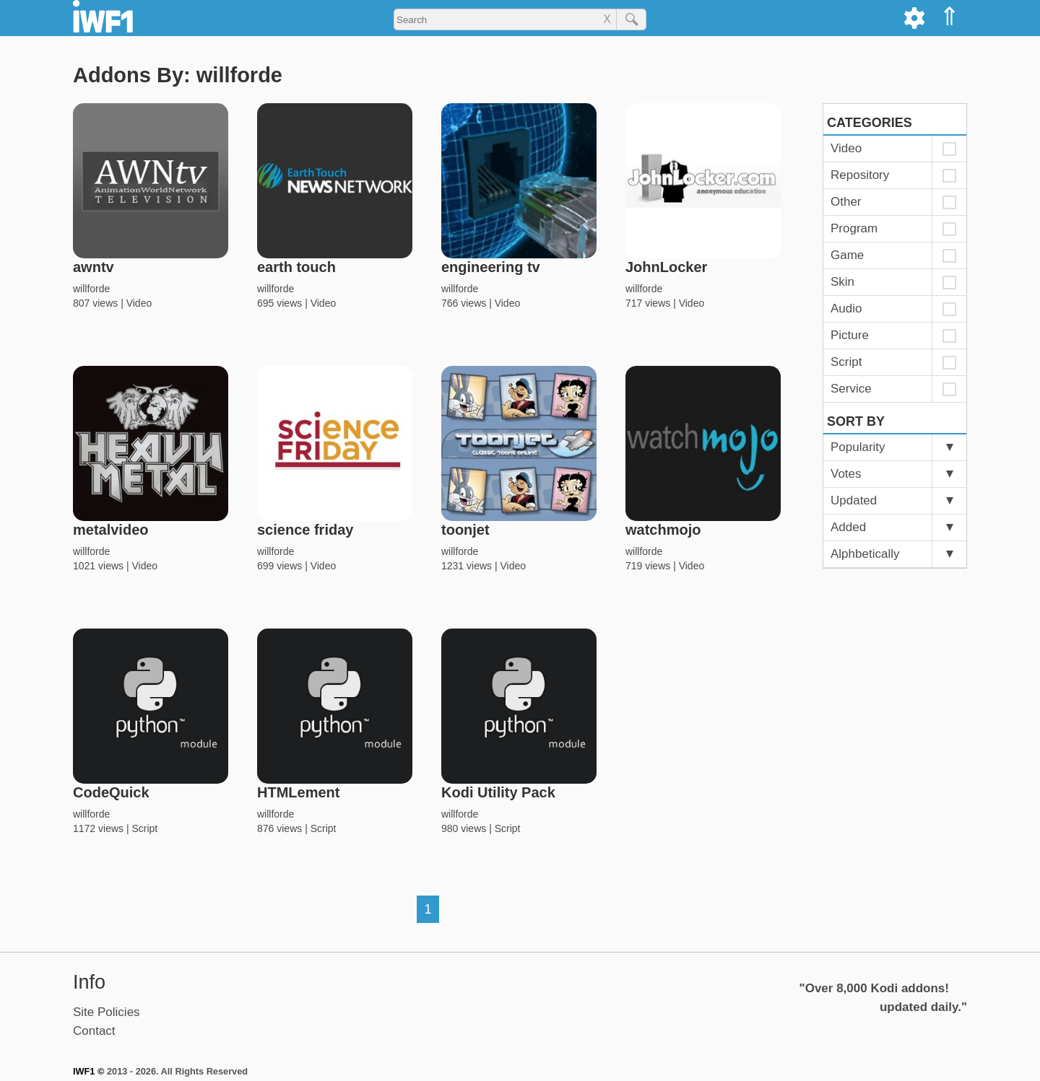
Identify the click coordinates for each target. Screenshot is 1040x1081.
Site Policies (106, 1012)
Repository (860, 175)
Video (139, 303)
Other (846, 202)
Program (854, 228)
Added (848, 527)
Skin (842, 282)
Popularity (858, 447)
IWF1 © (88, 1071)
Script (144, 828)
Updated (854, 500)
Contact (94, 1031)
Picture (850, 335)
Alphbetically (865, 554)
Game (847, 255)
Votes (846, 474)
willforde (91, 288)
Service (851, 388)
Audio (846, 308)
